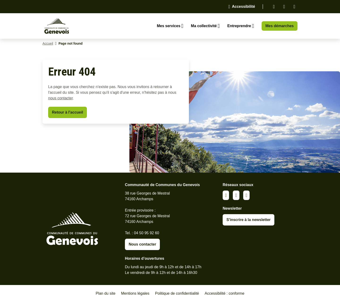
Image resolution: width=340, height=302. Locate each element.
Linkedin (274, 6)
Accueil (47, 43)
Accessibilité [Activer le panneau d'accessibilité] (243, 6)
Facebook (284, 6)
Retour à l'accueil (67, 112)
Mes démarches (279, 26)
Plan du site (105, 293)
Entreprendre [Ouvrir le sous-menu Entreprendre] (239, 26)
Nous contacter (142, 244)
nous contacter (60, 98)
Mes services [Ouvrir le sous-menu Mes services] (168, 26)
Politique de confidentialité (177, 293)
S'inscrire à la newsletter (248, 220)
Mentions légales (135, 293)
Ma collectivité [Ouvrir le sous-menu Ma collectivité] (204, 26)
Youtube (294, 6)
